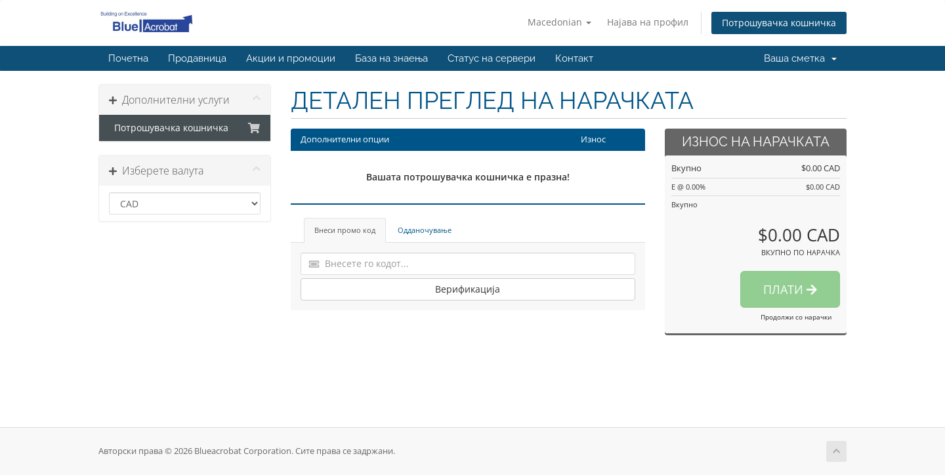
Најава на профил (647, 22)
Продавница (197, 58)
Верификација (467, 289)
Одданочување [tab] (425, 230)
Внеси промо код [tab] (344, 230)
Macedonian (559, 22)
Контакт (574, 58)
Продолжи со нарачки (796, 316)
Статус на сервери (492, 58)
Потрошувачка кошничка (779, 22)
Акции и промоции (290, 58)
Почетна (128, 58)
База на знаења (391, 58)
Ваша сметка (800, 58)
